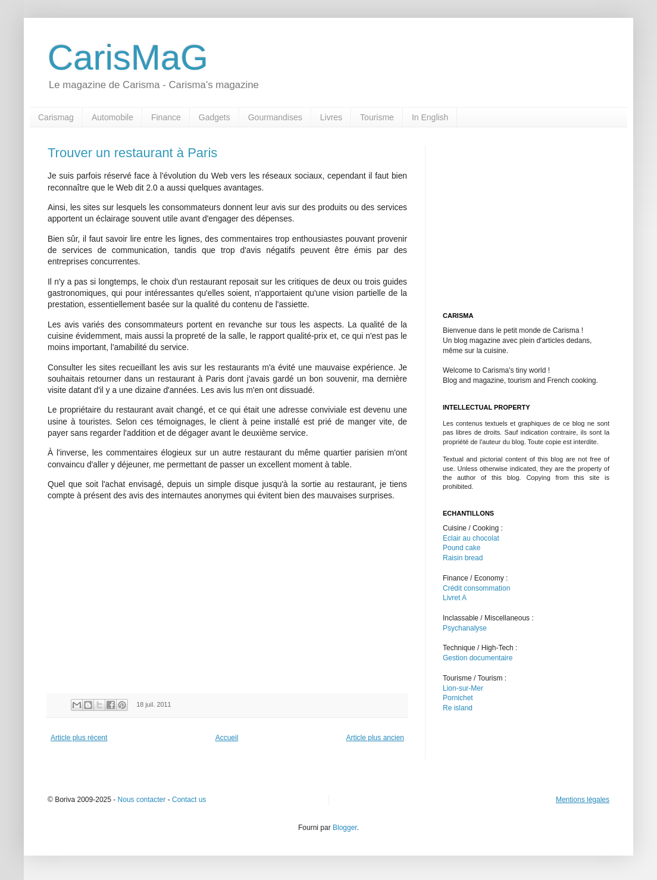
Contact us (189, 799)
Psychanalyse (465, 628)
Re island (458, 708)
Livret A (455, 598)
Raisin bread (463, 558)
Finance (166, 117)
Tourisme (377, 117)
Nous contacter (142, 799)
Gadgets (214, 117)
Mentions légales (582, 799)
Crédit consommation (476, 588)
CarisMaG (128, 57)
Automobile (112, 117)
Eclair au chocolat (471, 538)
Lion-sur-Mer (463, 688)
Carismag (56, 117)
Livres (331, 117)
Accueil (227, 738)
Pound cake (461, 548)
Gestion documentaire (477, 658)
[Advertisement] (148, 594)
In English (430, 117)
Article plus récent (79, 738)
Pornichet (458, 698)
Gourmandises (275, 117)
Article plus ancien (375, 738)
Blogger (345, 827)
